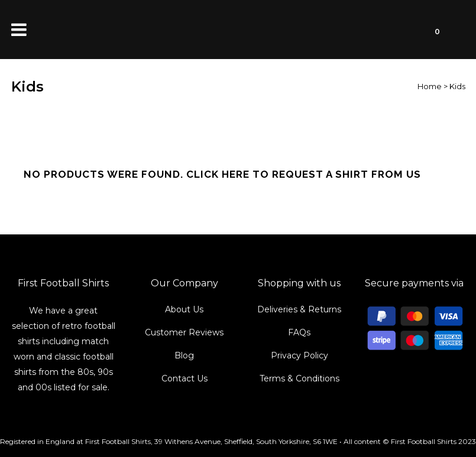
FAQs (299, 332)
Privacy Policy (299, 355)
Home (429, 86)
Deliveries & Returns (299, 309)
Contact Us (184, 378)
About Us (184, 309)
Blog (184, 355)
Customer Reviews (184, 332)
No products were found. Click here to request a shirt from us (222, 174)
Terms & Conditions (299, 378)
